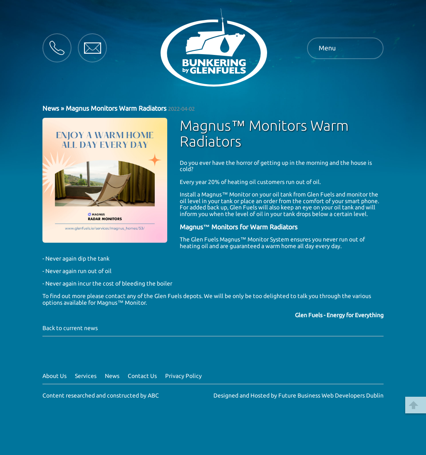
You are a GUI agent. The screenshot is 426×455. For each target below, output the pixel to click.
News (50, 108)
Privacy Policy (183, 376)
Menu (327, 48)
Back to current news (70, 328)
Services (86, 376)
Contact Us (142, 376)
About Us (54, 376)
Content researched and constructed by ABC (100, 395)
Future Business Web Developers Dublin (331, 395)
